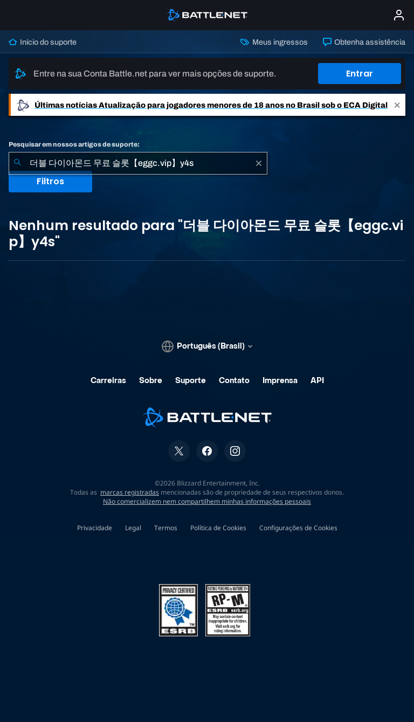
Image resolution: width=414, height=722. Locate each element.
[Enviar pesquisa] (17, 163)
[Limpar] (258, 163)
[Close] (397, 105)
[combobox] (138, 163)
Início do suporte (43, 42)
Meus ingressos (273, 42)
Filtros (50, 181)
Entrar (359, 73)
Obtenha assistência (364, 42)
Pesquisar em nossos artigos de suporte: (74, 144)
